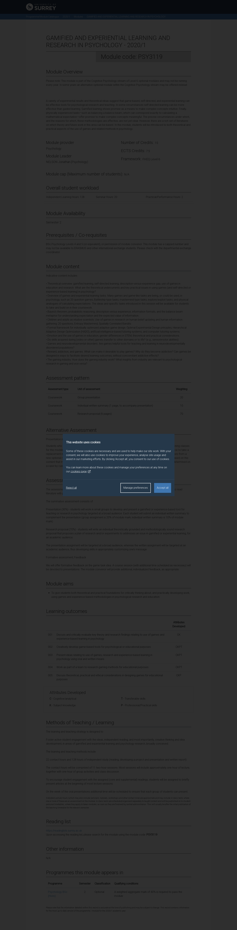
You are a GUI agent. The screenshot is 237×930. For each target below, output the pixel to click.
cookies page (81, 471)
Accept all (162, 487)
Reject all (71, 487)
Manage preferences (135, 487)
